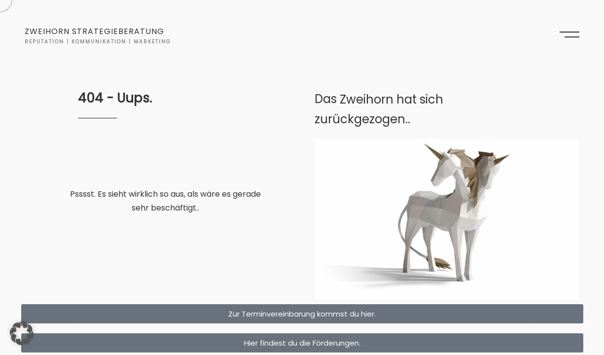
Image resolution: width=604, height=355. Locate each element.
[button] (21, 333)
